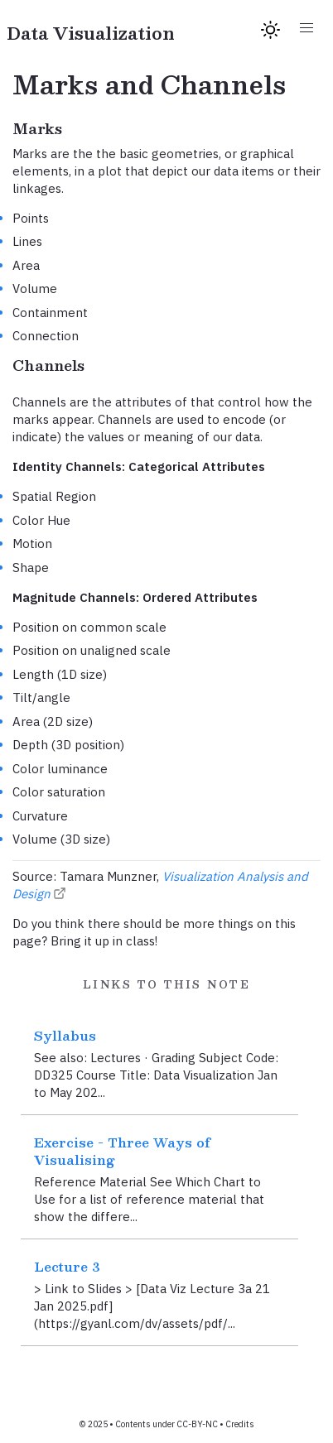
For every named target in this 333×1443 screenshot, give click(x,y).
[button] (306, 28)
